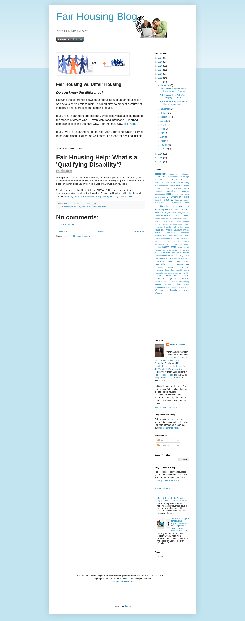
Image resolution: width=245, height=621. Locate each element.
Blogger (127, 606)
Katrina (186, 221)
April (162, 137)
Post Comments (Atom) (79, 236)
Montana (186, 241)
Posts (160, 440)
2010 (160, 154)
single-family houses (178, 278)
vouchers (176, 287)
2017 (160, 58)
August (163, 121)
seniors (182, 273)
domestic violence (181, 203)
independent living (167, 218)
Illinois (157, 218)
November (165, 109)
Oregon (182, 255)
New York (165, 253)
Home (101, 231)
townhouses (160, 287)
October (164, 113)
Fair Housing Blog (96, 16)
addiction (173, 174)
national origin (169, 247)
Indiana (177, 218)
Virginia (168, 287)
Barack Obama (168, 185)
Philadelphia (175, 258)
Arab (187, 180)
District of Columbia (162, 203)
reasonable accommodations (172, 264)
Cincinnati (177, 188)
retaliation (159, 270)
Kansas (178, 221)
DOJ (172, 203)
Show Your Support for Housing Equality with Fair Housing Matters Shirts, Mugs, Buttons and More (180, 524)
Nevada (158, 250)
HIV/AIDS (173, 216)
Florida (163, 212)
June (162, 129)
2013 (160, 74)
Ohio (176, 255)
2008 (160, 161)
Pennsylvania (164, 258)
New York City (177, 253)
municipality (178, 244)
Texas (186, 284)
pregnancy (185, 258)
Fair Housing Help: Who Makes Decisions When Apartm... (174, 90)
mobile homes (171, 241)
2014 (160, 70)
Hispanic (164, 215)
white (186, 290)
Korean (165, 224)
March (163, 141)
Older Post (139, 231)
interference (184, 218)
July (162, 125)
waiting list (185, 287)
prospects (159, 261)
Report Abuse (162, 488)
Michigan (178, 236)
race (186, 261)
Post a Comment (68, 224)
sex (187, 273)
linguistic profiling (171, 227)
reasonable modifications (166, 267)
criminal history (183, 194)
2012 (160, 78)
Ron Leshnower (177, 344)
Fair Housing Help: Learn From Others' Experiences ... (174, 102)
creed (174, 194)
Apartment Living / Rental (168, 377)
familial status (181, 209)
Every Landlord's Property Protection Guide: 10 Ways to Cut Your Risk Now (172, 366)
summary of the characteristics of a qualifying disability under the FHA (98, 196)
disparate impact (182, 200)
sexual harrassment (166, 276)
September (165, 117)
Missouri (158, 241)
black (178, 185)
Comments (163, 445)
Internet (158, 221)
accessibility (160, 174)
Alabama (158, 180)
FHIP (157, 212)
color (186, 188)
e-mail (157, 207)
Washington (160, 290)
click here (130, 123)
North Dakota (167, 255)
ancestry (167, 180)
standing (186, 282)
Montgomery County (163, 244)
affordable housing (177, 177)
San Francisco (173, 273)
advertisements (162, 177)
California (185, 185)
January (164, 149)
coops (168, 194)
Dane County (160, 197)
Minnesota (165, 238)
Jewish (171, 221)
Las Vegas (173, 224)
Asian (173, 183)
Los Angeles (166, 230)
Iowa (165, 221)
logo (181, 227)
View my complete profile (166, 407)
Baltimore (158, 185)
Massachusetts (161, 236)
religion (185, 267)
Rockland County (161, 273)
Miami (170, 236)
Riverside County (182, 270)
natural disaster (183, 247)
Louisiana (178, 230)
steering (158, 284)
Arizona (157, 183)
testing (178, 284)
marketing (171, 233)
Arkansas (165, 183)
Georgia (180, 212)
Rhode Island (169, 270)
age (187, 177)
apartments (68, 207)
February (164, 145)
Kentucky (158, 224)
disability (77, 207)
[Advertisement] (172, 317)
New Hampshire (168, 250)
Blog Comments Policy (168, 428)
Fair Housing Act (88, 207)
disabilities (158, 200)
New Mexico (180, 250)
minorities (175, 238)
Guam (186, 213)
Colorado (158, 191)
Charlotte (158, 188)
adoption (185, 174)
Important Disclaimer (122, 581)
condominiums (171, 191)
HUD (180, 215)
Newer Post (62, 231)
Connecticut (160, 194)
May (162, 133)
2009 (160, 158)
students (168, 284)
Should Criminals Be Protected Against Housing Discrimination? (172, 499)
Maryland (185, 233)
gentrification (171, 213)
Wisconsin (159, 293)
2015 (160, 66)
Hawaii (157, 216)
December (165, 85)
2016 (160, 62)
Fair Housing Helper (164, 375)
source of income (162, 281)
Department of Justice (178, 197)
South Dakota (176, 282)
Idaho (186, 216)
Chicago (168, 188)
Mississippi (185, 239)
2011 (160, 82)
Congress (185, 191)
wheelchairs (101, 207)
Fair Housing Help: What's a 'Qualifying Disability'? (172, 96)
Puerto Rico (173, 261)
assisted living (183, 183)
